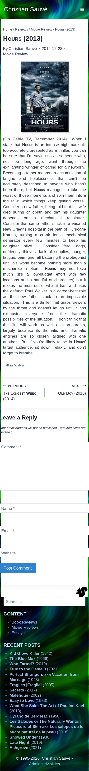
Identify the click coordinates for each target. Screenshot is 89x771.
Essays (18, 633)
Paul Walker (14, 365)
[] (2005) (31, 685)
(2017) (23, 690)
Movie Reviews (25, 627)
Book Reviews (24, 622)
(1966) (28, 658)
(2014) (22, 392)
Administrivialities (44, 764)
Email (7, 531)
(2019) (28, 664)
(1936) (30, 737)
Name (8, 508)
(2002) (25, 695)
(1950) (35, 716)
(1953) (28, 700)
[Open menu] (82, 9)
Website (8, 553)
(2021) (34, 669)
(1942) (30, 653)
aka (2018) (46, 726)
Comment (11, 447)
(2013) (67, 389)
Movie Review (15, 54)
